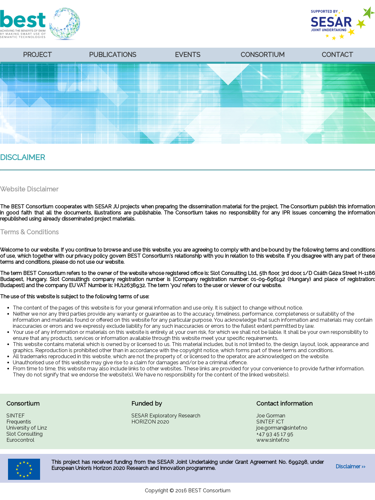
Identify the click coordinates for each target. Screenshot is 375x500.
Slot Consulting (24, 434)
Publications (112, 55)
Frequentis (18, 422)
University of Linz (26, 428)
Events (187, 55)
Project (37, 55)
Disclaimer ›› (350, 467)
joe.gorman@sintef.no (281, 428)
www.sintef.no (272, 440)
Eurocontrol (20, 440)
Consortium (263, 55)
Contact (337, 55)
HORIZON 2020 (150, 422)
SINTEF (15, 416)
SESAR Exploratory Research (165, 416)
